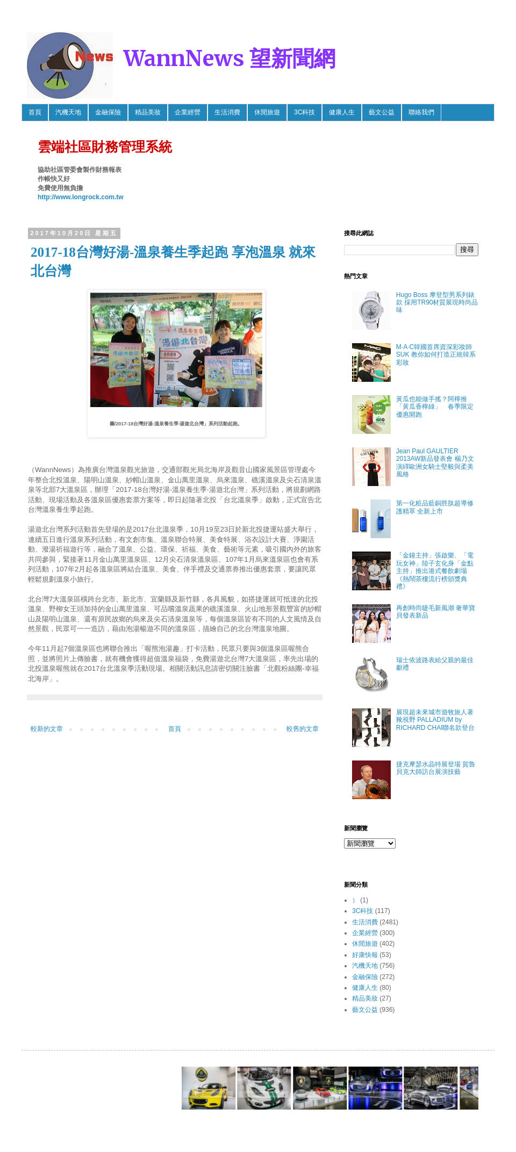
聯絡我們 (421, 112)
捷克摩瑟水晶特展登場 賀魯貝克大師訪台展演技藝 (435, 768)
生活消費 (227, 112)
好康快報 (365, 955)
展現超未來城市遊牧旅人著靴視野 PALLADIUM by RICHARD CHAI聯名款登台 (435, 719)
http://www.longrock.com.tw (81, 197)
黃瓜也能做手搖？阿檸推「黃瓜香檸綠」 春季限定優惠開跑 (435, 406)
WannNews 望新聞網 (229, 58)
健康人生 (342, 112)
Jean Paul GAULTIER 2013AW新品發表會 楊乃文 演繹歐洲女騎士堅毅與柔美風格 (435, 462)
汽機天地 (68, 112)
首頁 (34, 112)
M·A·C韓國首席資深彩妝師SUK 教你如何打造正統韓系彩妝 (436, 354)
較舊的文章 (302, 729)
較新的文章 (47, 729)
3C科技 (304, 112)
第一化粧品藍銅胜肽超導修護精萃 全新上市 (435, 507)
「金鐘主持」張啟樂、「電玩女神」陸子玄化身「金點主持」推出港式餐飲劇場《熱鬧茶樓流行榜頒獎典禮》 (435, 571)
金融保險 (108, 112)
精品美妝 (148, 112)
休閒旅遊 (267, 112)
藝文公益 (382, 112)
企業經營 (187, 112)
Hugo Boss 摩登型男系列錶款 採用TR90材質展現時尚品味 (437, 302)
